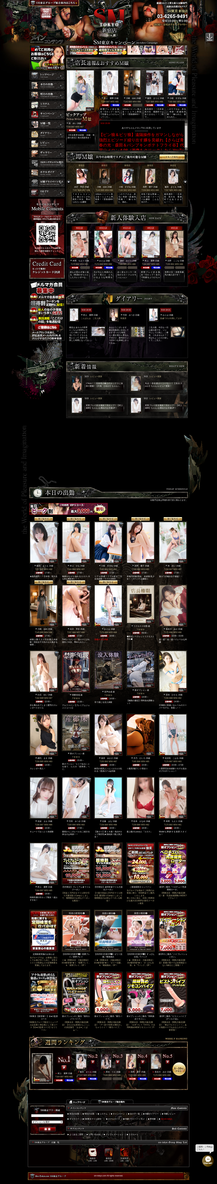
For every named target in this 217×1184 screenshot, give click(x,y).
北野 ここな (173, 261)
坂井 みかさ (107, 758)
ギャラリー (74, 1119)
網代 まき (42, 758)
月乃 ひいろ (139, 758)
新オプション (140, 690)
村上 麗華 (109, 98)
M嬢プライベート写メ (135, 1119)
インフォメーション (114, 1134)
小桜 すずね (175, 98)
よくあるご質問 (76, 1134)
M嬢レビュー (169, 1114)
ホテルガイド (114, 1119)
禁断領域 (76, 695)
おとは (102, 261)
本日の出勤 (74, 1114)
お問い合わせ (94, 1134)
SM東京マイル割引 (93, 1119)
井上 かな (75, 566)
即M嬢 (153, 1119)
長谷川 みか (172, 629)
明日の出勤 (89, 1114)
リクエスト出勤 (140, 626)
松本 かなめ (139, 821)
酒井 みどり (126, 261)
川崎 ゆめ (131, 98)
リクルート (134, 1134)
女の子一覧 (135, 1114)
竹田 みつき (129, 315)
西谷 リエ (111, 1072)
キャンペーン (119, 1114)
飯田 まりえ (153, 98)
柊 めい (73, 123)
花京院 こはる (172, 758)
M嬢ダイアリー (152, 1114)
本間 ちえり (78, 261)
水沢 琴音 (79, 187)
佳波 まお (42, 821)
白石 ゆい (42, 695)
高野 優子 (148, 187)
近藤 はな (107, 821)
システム (104, 1114)
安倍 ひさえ (172, 695)
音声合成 (108, 692)
